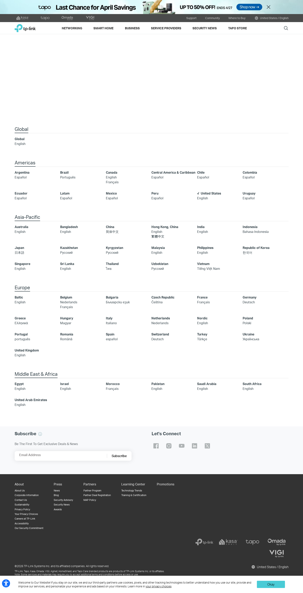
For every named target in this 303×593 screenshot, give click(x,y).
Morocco (113, 384)
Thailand (112, 264)
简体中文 (112, 232)
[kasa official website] (23, 18)
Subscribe (119, 456)
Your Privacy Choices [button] (26, 514)
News (57, 490)
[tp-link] (204, 542)
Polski (247, 323)
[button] (40, 434)
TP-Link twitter (207, 446)
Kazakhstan (69, 248)
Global (19, 139)
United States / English (271, 18)
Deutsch (249, 302)
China (110, 227)
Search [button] (286, 28)
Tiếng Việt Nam (208, 269)
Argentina (22, 173)
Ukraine (248, 334)
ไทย (108, 269)
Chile (201, 173)
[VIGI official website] (90, 18)
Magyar (65, 323)
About (19, 484)
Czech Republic (162, 297)
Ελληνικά (21, 323)
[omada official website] (68, 18)
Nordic (202, 318)
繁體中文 (157, 237)
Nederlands (68, 302)
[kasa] (228, 542)
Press (58, 484)
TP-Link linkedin (194, 446)
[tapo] (252, 542)
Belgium (66, 297)
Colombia (250, 173)
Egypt (19, 384)
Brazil (64, 173)
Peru (154, 194)
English (20, 144)
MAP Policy (89, 500)
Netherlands (160, 318)
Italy (109, 318)
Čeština (157, 302)
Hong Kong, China (164, 227)
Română (66, 339)
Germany (249, 297)
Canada (111, 173)
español (112, 339)
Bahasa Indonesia (256, 232)
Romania (66, 334)
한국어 (247, 253)
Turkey (202, 334)
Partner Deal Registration (97, 495)
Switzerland (160, 334)
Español (21, 177)
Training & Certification (133, 495)
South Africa (252, 384)
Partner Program (92, 490)
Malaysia (158, 248)
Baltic (19, 297)
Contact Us (21, 500)
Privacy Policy (22, 509)
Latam (65, 194)
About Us (20, 490)
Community (212, 18)
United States (211, 194)
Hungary (66, 318)
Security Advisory (63, 500)
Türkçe (202, 339)
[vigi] (276, 554)
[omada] (276, 542)
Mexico (111, 194)
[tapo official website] (45, 18)
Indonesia (250, 227)
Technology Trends (131, 490)
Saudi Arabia (206, 384)
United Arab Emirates (31, 400)
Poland (248, 318)
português (22, 339)
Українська (251, 339)
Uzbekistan (159, 264)
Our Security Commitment (29, 528)
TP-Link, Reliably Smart (25, 26)
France (202, 297)
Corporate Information (27, 495)
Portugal (21, 334)
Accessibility (22, 523)
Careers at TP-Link (25, 519)
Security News (62, 504)
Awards (58, 509)
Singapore (22, 264)
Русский (66, 253)
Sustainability (22, 504)
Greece (20, 318)
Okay (271, 584)
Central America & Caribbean (173, 173)
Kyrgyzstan (114, 248)
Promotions (165, 484)
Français (112, 182)
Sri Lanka (67, 264)
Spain (110, 334)
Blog (56, 495)
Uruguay (249, 194)
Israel (64, 384)
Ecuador (21, 194)
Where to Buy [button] (236, 18)
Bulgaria (112, 297)
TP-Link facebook (156, 446)
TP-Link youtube (181, 446)
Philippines (205, 248)
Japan (19, 248)
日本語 (19, 253)
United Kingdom (27, 350)
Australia (21, 227)
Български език (118, 302)
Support (191, 18)
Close (268, 7)
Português (67, 177)
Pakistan (157, 384)
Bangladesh (69, 227)
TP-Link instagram (168, 446)
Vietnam (203, 264)
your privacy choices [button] (158, 586)
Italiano (111, 323)
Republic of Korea (256, 248)
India (201, 227)
